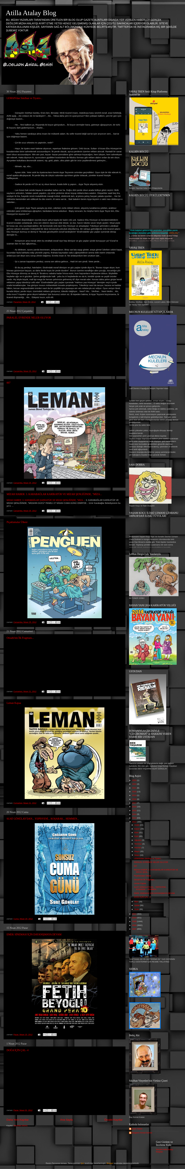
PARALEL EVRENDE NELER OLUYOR (29, 317)
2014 (134, 814)
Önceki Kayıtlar (113, 1119)
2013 (134, 818)
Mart (136, 902)
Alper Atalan (137, 1129)
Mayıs (137, 851)
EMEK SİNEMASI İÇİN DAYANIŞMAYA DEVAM (34, 934)
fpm (82, 1163)
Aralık (137, 825)
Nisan (137, 855)
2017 (134, 803)
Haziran (138, 847)
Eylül (136, 836)
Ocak (136, 909)
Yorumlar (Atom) (20, 1126)
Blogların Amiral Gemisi (142, 1133)
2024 (134, 780)
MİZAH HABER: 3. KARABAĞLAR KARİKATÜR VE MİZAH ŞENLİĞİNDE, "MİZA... (54, 494)
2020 (134, 792)
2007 (134, 929)
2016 (134, 807)
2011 (134, 914)
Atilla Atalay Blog (31, 13)
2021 (134, 788)
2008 (134, 925)
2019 (134, 795)
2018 (134, 799)
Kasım (137, 829)
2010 (134, 918)
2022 (134, 784)
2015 (134, 810)
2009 (134, 921)
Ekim (136, 832)
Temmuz (138, 844)
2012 (134, 822)
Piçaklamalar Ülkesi (17, 522)
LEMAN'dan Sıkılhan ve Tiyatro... (24, 98)
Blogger (110, 1163)
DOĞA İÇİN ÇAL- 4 (18, 1050)
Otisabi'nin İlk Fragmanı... (20, 637)
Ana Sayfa (66, 1119)
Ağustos (138, 840)
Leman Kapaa (14, 703)
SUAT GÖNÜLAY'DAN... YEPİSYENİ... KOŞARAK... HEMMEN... (43, 818)
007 (8, 382)
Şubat (137, 905)
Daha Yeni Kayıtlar (17, 1119)
